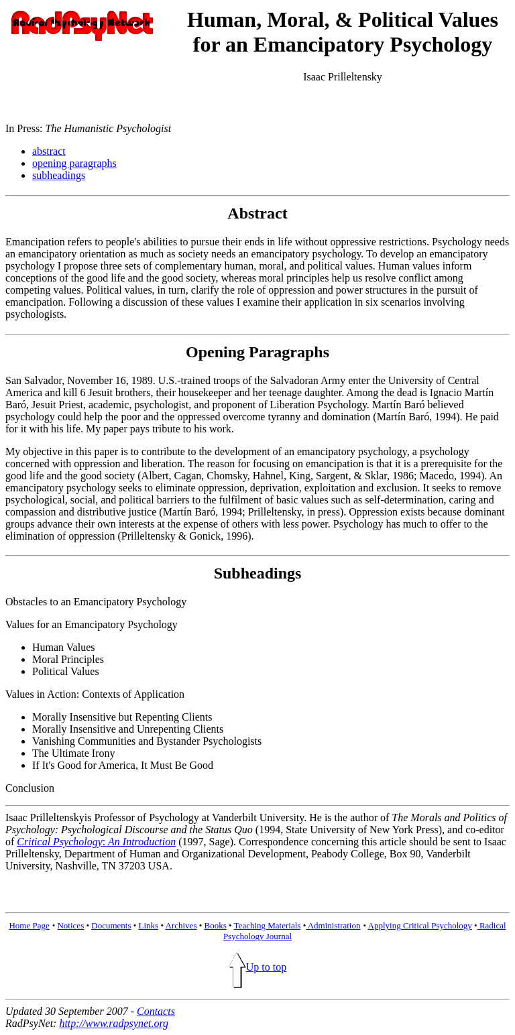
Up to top (257, 967)
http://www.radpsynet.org (113, 1023)
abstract (49, 151)
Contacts (156, 1011)
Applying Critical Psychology (420, 925)
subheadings (58, 175)
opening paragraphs (74, 163)
